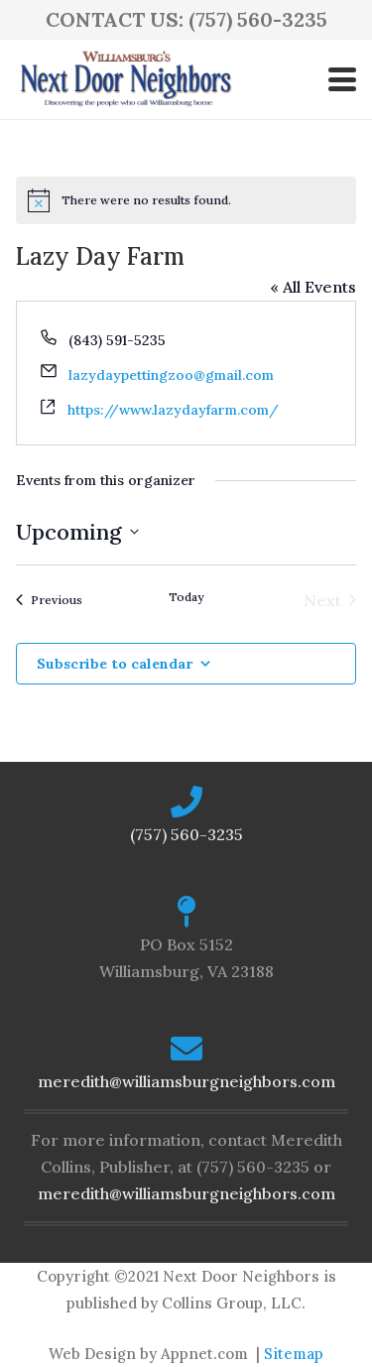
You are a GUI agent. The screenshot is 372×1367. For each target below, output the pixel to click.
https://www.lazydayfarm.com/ (173, 410)
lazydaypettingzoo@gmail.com (171, 375)
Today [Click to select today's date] (186, 596)
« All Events (313, 287)
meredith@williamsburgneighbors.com (186, 1081)
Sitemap (293, 1353)
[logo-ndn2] (125, 79)
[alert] (186, 200)
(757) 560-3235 (186, 834)
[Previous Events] (49, 600)
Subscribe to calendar (114, 664)
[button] (342, 79)
